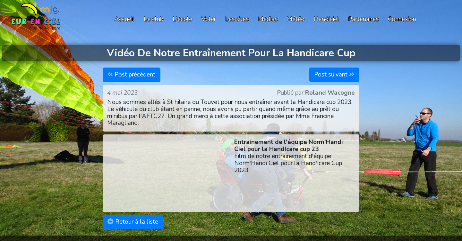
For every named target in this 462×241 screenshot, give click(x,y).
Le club (153, 19)
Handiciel (326, 19)
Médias (268, 19)
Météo (295, 19)
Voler (208, 19)
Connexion (402, 19)
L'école (182, 19)
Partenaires (363, 19)
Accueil (124, 19)
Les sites (237, 19)
